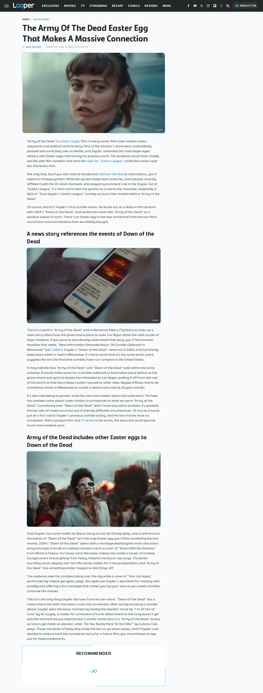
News (167, 6)
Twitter (56, 350)
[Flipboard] (215, 6)
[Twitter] (201, 6)
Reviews (151, 6)
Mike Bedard (33, 47)
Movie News (41, 19)
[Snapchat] (221, 6)
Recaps (117, 6)
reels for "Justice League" (105, 161)
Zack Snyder (71, 141)
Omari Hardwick (114, 174)
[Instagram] (208, 6)
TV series (87, 420)
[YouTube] (195, 6)
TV (83, 6)
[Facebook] (188, 6)
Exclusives (50, 6)
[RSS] (228, 6)
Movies (70, 6)
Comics (134, 6)
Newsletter (245, 5)
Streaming (98, 6)
